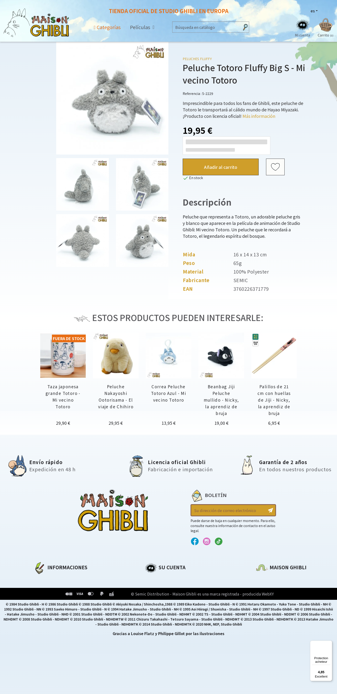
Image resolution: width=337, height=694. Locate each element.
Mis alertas (155, 619)
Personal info (158, 578)
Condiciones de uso (53, 595)
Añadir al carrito (220, 167)
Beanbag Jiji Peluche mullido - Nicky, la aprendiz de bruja (221, 399)
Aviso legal (44, 587)
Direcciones (156, 595)
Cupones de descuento (168, 603)
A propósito (45, 578)
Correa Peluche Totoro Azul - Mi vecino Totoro (168, 393)
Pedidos (152, 587)
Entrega (41, 611)
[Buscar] (206, 27)
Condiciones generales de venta (66, 603)
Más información (258, 116)
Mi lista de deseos (162, 611)
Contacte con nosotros (279, 623)
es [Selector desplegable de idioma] (313, 11)
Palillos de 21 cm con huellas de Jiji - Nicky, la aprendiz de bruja (274, 399)
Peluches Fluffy (197, 59)
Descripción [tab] (207, 202)
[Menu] (329, 643)
